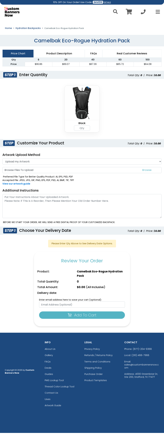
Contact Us (51, 399)
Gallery (49, 361)
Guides (49, 380)
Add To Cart (82, 321)
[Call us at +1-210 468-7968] (143, 12)
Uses (47, 405)
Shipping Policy (93, 374)
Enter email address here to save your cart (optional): (70, 305)
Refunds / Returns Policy (98, 361)
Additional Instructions (20, 196)
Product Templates (95, 386)
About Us (50, 355)
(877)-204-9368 (142, 355)
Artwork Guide (53, 411)
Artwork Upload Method (21, 161)
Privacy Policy (92, 355)
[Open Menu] (157, 11)
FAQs (48, 367)
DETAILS (107, 2)
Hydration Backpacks (28, 34)
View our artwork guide (16, 189)
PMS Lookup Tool (54, 386)
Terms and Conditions (97, 367)
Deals (48, 374)
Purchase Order (93, 380)
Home (8, 34)
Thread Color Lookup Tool (59, 392)
